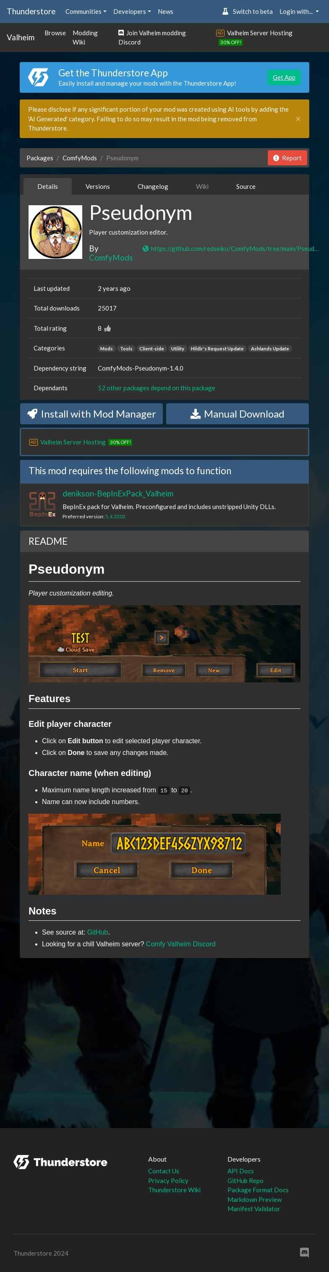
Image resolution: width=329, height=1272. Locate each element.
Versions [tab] (98, 186)
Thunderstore (31, 11)
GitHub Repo (245, 1180)
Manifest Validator (253, 1208)
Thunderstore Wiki (174, 1190)
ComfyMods (80, 158)
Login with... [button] (296, 11)
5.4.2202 (115, 516)
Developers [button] (129, 11)
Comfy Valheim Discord (181, 944)
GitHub (97, 932)
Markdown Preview (254, 1199)
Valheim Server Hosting (259, 33)
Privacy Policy (168, 1180)
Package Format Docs (258, 1190)
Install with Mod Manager (91, 413)
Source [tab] (246, 186)
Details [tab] (47, 186)
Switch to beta (247, 11)
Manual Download (238, 413)
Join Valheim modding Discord (152, 37)
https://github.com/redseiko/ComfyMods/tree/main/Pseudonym (231, 248)
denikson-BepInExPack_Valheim (118, 493)
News (165, 11)
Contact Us (163, 1171)
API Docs (240, 1171)
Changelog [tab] (153, 186)
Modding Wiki (85, 37)
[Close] (298, 119)
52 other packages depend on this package (156, 388)
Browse (55, 33)
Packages (39, 158)
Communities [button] (83, 11)
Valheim (20, 37)
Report (287, 158)
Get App (284, 77)
